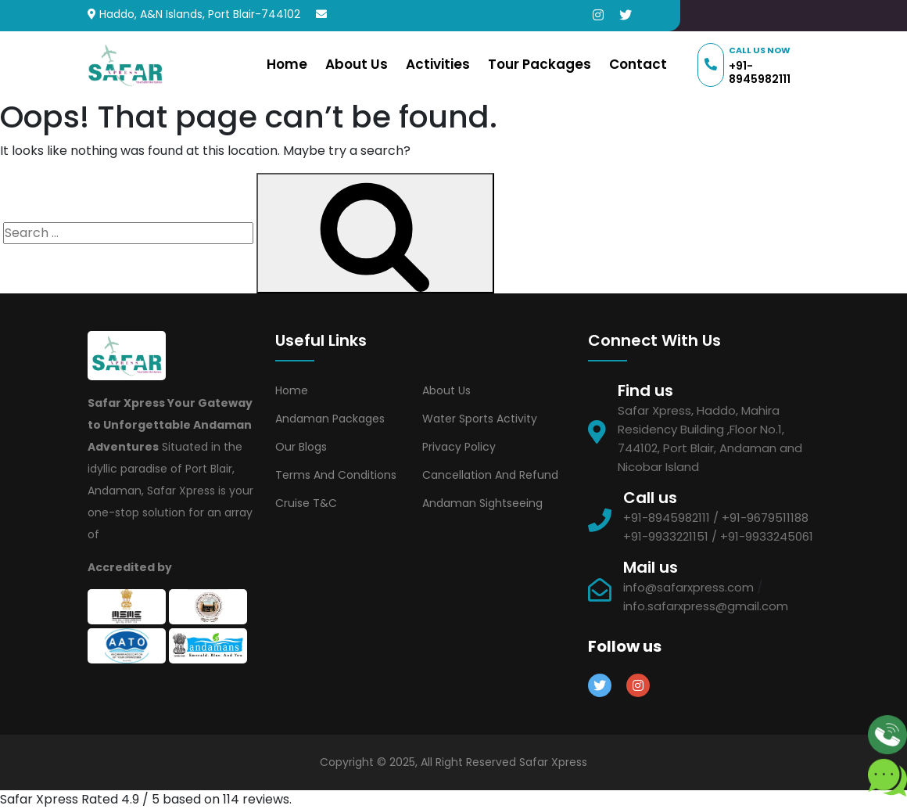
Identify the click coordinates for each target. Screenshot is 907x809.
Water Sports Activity (479, 418)
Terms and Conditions (335, 475)
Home (287, 64)
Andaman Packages (330, 418)
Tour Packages (539, 64)
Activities (438, 64)
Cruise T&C (306, 503)
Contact (638, 64)
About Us (356, 64)
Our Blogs (301, 447)
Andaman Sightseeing (482, 503)
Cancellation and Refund (490, 475)
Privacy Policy (459, 447)
